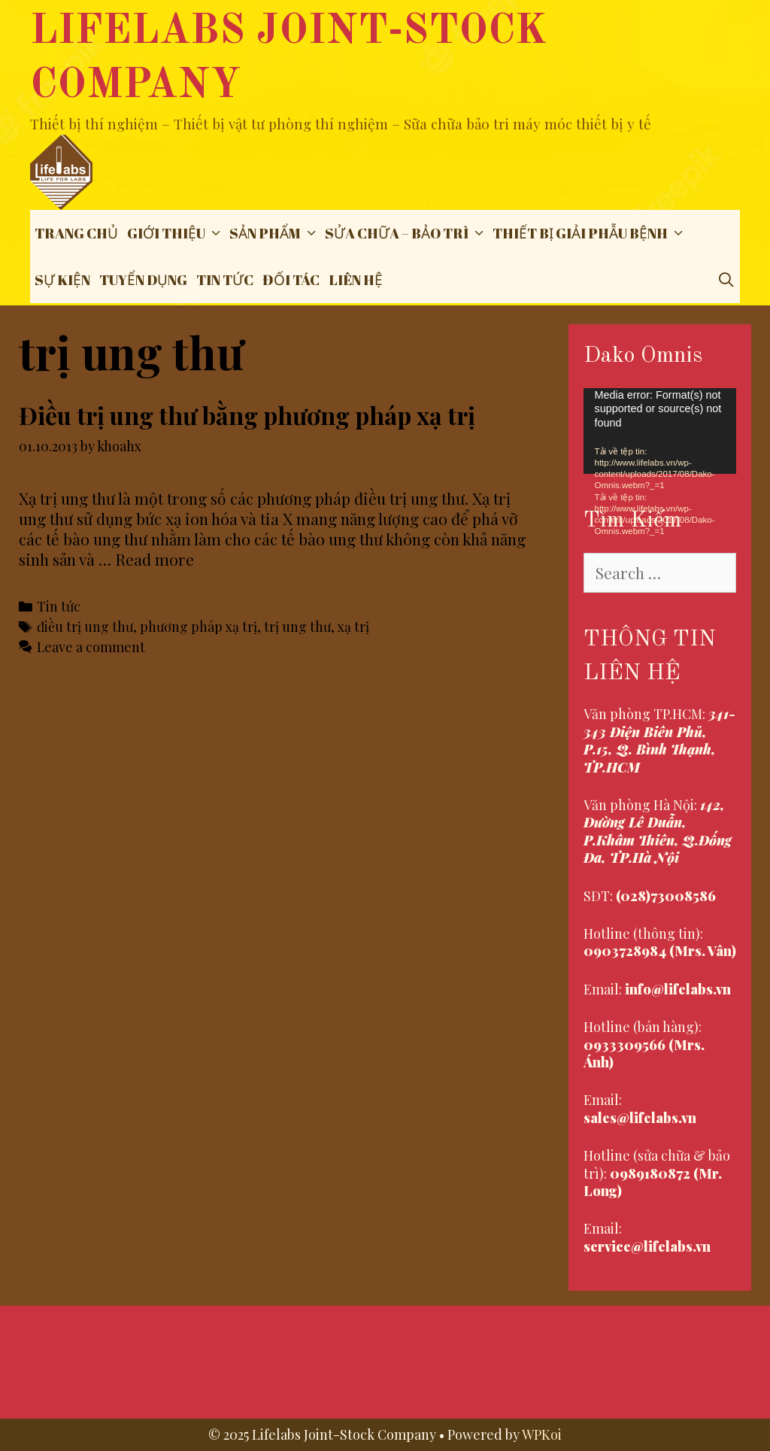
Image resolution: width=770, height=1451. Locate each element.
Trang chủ (76, 233)
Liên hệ (356, 280)
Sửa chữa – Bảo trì (406, 233)
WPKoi (542, 1434)
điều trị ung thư (85, 626)
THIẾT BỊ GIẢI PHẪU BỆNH (590, 233)
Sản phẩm (274, 233)
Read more (154, 558)
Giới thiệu (176, 233)
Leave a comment (91, 646)
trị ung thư (297, 626)
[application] (660, 431)
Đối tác (291, 280)
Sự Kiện (62, 280)
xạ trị (353, 626)
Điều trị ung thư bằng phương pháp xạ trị (247, 415)
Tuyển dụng (143, 280)
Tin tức (224, 280)
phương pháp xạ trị (198, 626)
